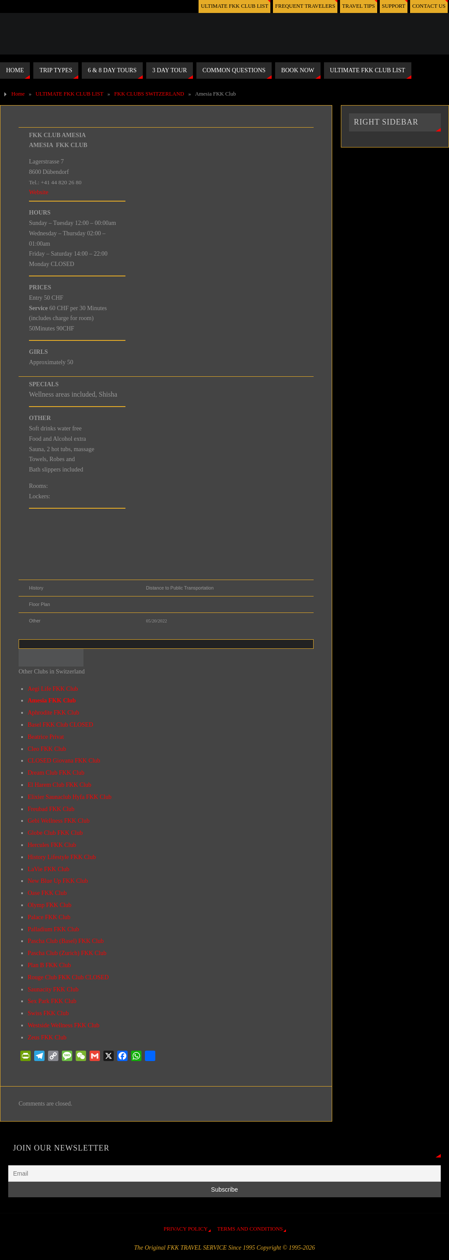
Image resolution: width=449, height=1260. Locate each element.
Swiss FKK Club (48, 1013)
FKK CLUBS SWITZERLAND (149, 94)
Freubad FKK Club (51, 809)
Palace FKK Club (49, 917)
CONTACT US (429, 6)
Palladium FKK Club (53, 929)
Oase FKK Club (47, 893)
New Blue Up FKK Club (58, 881)
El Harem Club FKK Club (59, 785)
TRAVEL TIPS (358, 6)
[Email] (224, 1173)
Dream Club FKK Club (56, 772)
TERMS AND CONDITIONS (250, 1229)
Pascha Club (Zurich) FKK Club (67, 953)
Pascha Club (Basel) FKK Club (66, 941)
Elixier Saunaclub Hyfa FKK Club (70, 797)
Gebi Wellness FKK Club (59, 821)
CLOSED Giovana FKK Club (64, 760)
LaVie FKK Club (48, 869)
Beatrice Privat (46, 737)
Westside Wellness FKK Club (63, 1025)
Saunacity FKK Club (53, 989)
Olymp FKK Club (49, 905)
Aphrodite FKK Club (53, 712)
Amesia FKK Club (52, 700)
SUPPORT (393, 6)
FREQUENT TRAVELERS (304, 6)
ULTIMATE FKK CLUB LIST (233, 6)
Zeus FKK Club (47, 1037)
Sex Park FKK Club (52, 1001)
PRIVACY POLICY (186, 1229)
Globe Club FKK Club (55, 833)
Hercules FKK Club (52, 845)
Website (38, 192)
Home (18, 94)
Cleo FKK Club (47, 749)
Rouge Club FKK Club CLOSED (68, 977)
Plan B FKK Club (49, 965)
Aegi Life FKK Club (53, 689)
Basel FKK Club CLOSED (60, 724)
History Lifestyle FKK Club (62, 857)
